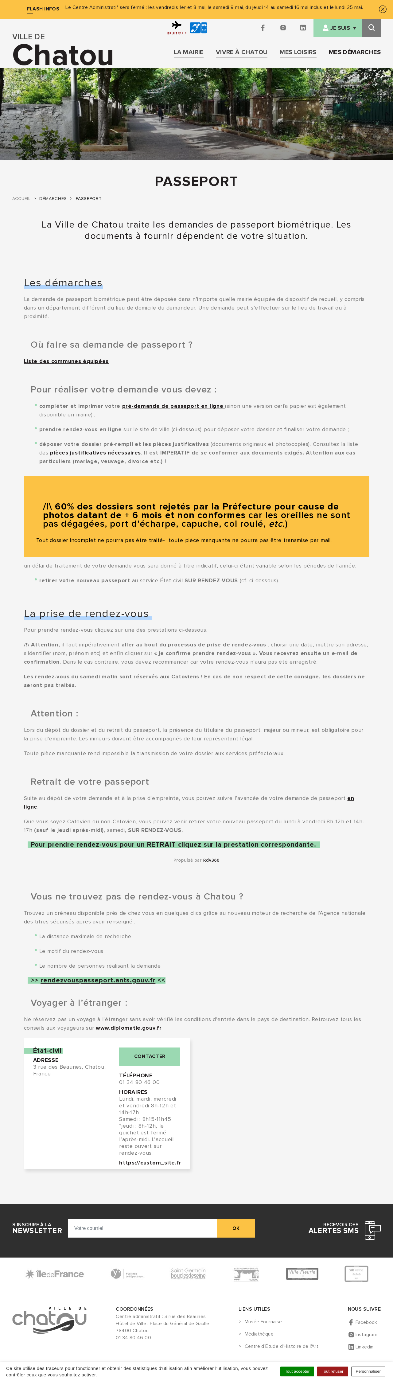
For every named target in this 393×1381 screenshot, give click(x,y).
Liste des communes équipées (66, 361)
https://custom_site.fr (150, 1162)
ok (235, 1228)
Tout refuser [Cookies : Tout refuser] (332, 1371)
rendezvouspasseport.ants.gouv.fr (98, 980)
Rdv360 (211, 860)
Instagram (367, 1335)
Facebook (366, 1322)
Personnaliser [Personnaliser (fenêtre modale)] (368, 1371)
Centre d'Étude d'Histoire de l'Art (282, 1346)
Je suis (340, 28)
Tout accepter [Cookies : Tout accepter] (297, 1371)
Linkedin (365, 1347)
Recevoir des (334, 1228)
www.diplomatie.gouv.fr (129, 1027)
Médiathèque (259, 1334)
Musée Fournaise (263, 1322)
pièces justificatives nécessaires (95, 452)
